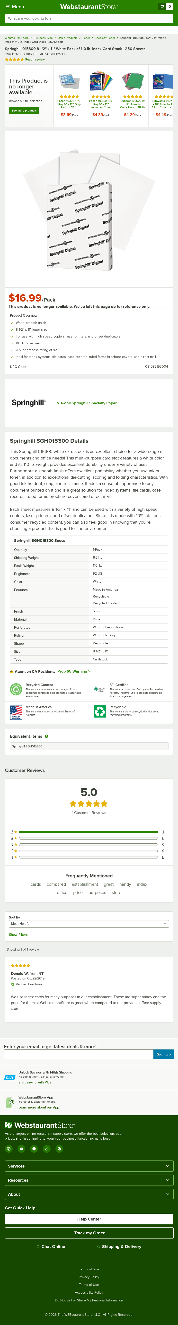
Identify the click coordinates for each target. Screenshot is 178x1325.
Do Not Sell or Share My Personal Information (89, 1300)
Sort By (14, 917)
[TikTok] (47, 1149)
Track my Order (89, 1232)
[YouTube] (21, 1149)
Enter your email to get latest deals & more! (50, 1046)
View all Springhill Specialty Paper (87, 403)
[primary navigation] (15, 6)
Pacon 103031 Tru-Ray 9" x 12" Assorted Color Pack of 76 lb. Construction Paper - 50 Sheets (101, 104)
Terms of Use (89, 1285)
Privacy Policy (89, 1277)
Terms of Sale (89, 1269)
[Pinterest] (59, 1149)
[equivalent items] (46, 736)
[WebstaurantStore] (65, 1125)
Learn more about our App (38, 1107)
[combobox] (89, 18)
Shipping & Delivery (119, 1246)
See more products (24, 110)
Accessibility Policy (89, 1292)
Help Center (89, 1219)
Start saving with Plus (34, 1082)
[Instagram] (9, 1149)
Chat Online (51, 1246)
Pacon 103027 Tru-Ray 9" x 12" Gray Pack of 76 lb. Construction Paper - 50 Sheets (69, 104)
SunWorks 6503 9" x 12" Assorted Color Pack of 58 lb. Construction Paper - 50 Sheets (132, 104)
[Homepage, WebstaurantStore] (89, 6)
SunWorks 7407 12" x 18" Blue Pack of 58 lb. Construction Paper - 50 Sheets (164, 104)
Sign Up (164, 1054)
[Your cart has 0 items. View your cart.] (165, 6)
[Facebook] (34, 1149)
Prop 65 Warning (72, 671)
